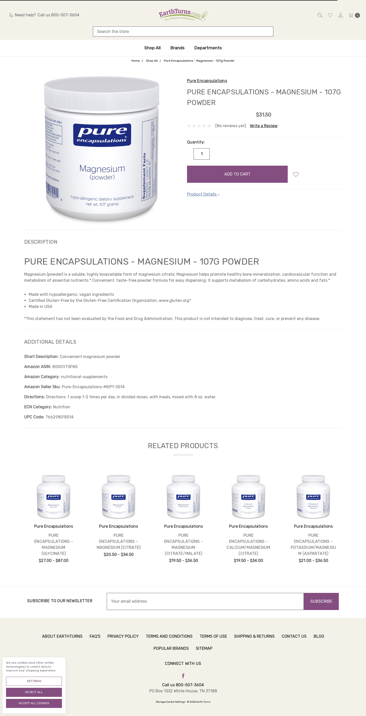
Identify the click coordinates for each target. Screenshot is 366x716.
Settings (34, 681)
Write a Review (264, 125)
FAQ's (95, 640)
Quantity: (196, 142)
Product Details (203, 194)
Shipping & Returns (254, 640)
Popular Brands (171, 652)
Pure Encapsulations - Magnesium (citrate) (119, 541)
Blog (319, 640)
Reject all (34, 692)
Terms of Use (213, 640)
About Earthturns (62, 640)
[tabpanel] (53, 520)
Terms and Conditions (169, 640)
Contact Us (294, 640)
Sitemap (204, 652)
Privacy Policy (123, 640)
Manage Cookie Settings (171, 701)
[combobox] (183, 31)
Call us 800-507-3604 (183, 685)
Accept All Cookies (34, 703)
